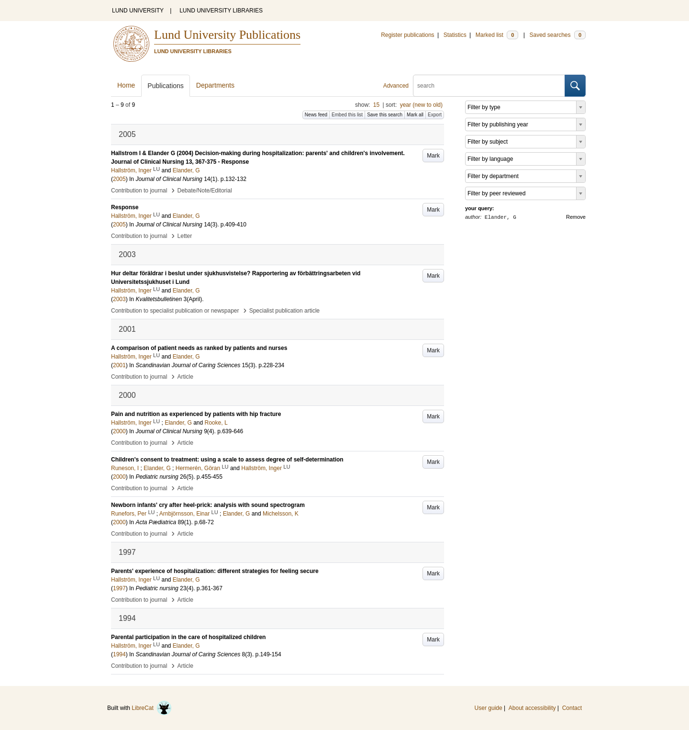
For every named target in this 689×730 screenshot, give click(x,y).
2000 (119, 431)
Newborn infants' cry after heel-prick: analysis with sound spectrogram (208, 505)
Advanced (396, 85)
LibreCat (152, 708)
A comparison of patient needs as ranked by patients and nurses (199, 348)
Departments (215, 85)
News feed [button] (316, 114)
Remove (576, 217)
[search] (489, 86)
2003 (119, 299)
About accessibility (532, 708)
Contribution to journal (139, 190)
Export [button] (435, 114)
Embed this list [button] (347, 114)
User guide (488, 708)
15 (376, 104)
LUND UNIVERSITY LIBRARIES (221, 10)
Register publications (407, 35)
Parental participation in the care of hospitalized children (188, 637)
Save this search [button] (384, 114)
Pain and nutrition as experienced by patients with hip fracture (196, 414)
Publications (165, 86)
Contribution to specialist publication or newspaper (175, 310)
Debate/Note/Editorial (205, 190)
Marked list (497, 35)
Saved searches (557, 35)
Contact (572, 708)
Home (126, 85)
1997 (119, 588)
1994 (119, 654)
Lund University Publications (227, 35)
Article (185, 376)
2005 (119, 179)
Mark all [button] (415, 114)
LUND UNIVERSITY (138, 10)
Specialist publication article (284, 310)
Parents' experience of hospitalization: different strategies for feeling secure (215, 571)
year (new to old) (421, 104)
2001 (119, 365)
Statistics (455, 35)
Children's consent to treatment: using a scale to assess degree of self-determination (227, 459)
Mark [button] (433, 155)
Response (124, 207)
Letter (185, 236)
